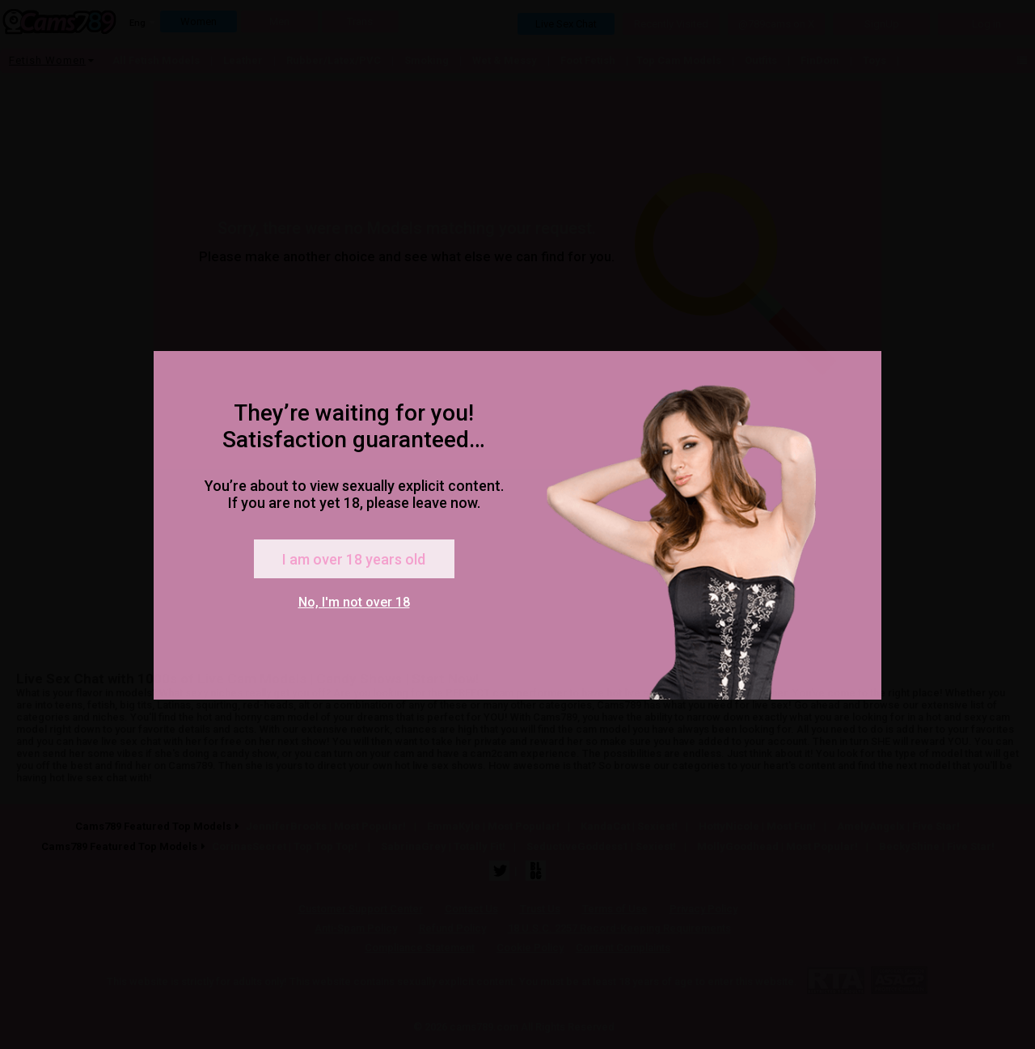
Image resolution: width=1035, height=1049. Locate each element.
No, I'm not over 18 (354, 602)
